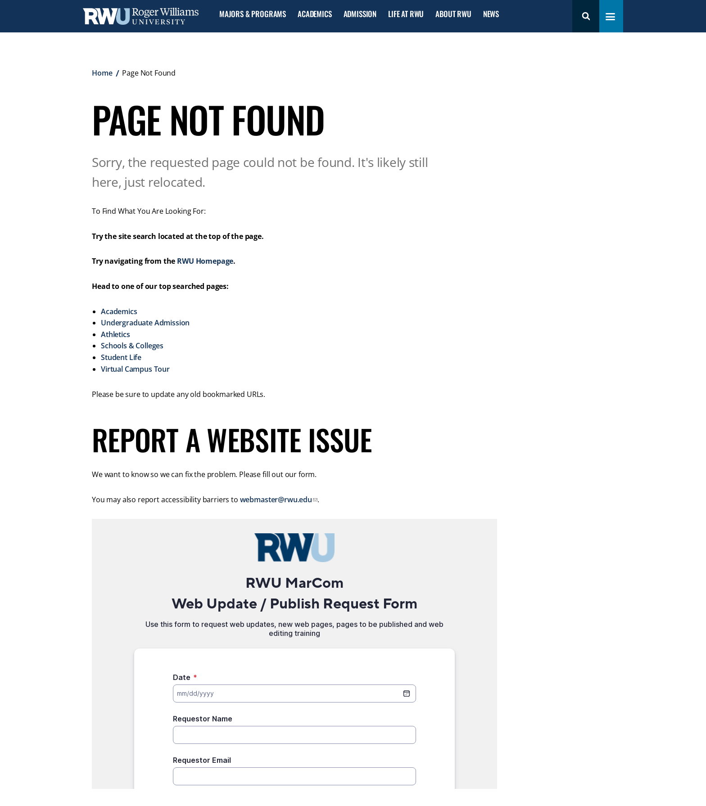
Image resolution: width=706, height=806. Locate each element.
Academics (314, 14)
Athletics (115, 334)
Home (102, 73)
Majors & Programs (252, 14)
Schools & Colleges (132, 346)
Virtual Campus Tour (135, 369)
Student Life (121, 357)
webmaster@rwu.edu (276, 499)
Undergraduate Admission (145, 323)
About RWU (453, 14)
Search (585, 16)
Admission (360, 14)
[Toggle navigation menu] (610, 16)
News (491, 14)
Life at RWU (406, 14)
